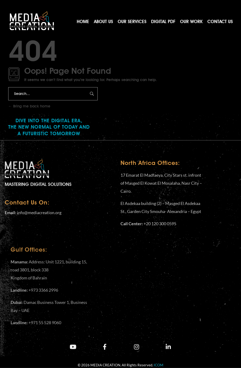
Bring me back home (29, 106)
